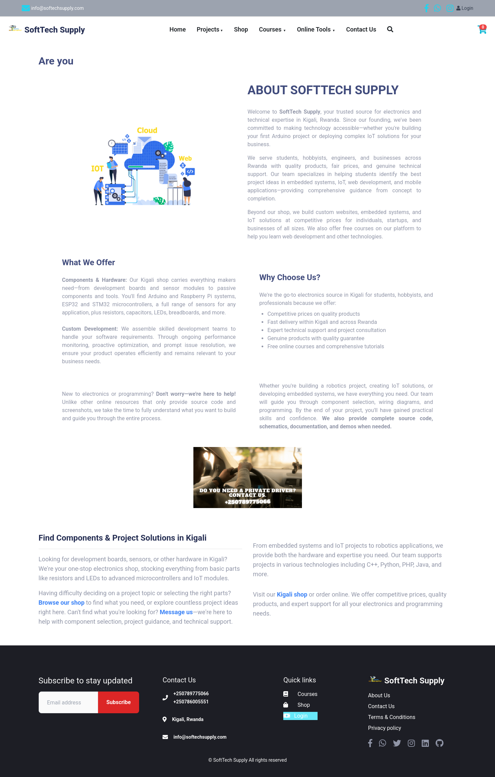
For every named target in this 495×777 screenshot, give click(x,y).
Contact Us (361, 29)
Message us (176, 612)
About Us (379, 695)
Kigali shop (292, 594)
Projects (210, 29)
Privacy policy (384, 728)
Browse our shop (62, 602)
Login (464, 8)
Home (177, 29)
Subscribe (118, 702)
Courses (272, 29)
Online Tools (316, 29)
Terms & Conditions (392, 717)
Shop (241, 29)
